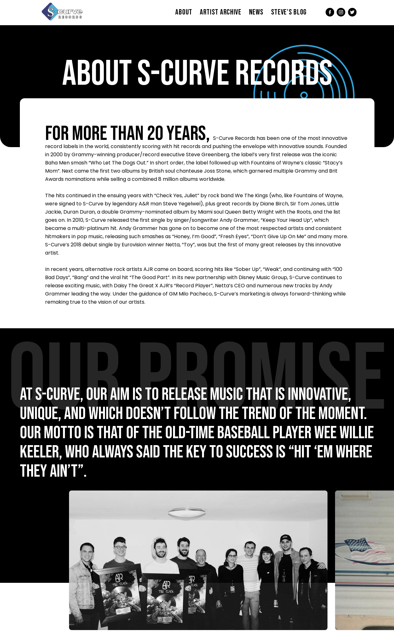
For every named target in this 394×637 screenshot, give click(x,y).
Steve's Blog (289, 12)
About (183, 12)
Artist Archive (220, 12)
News (256, 12)
